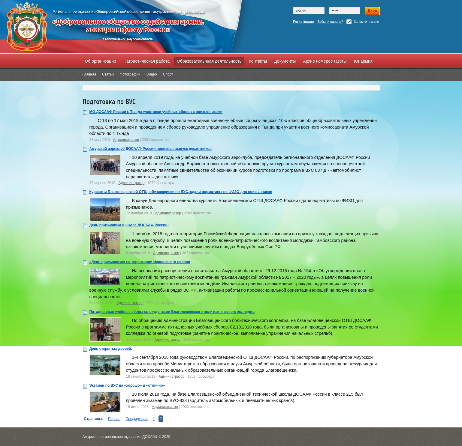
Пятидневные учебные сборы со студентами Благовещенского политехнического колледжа (172, 312)
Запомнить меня (362, 21)
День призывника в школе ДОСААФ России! (129, 225)
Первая (114, 419)
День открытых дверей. (110, 348)
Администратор (126, 140)
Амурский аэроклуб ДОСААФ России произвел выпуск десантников (150, 149)
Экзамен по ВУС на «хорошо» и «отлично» (127, 385)
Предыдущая (136, 419)
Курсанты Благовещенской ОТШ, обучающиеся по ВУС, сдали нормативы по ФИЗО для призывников (180, 192)
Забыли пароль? (330, 21)
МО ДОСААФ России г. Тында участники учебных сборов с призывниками (156, 112)
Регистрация (303, 21)
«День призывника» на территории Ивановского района (139, 262)
